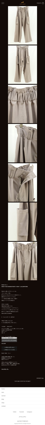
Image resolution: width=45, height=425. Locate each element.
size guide (4, 343)
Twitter (14, 411)
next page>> (28, 381)
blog (3, 399)
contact (4, 406)
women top (22, 381)
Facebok (21, 411)
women (4, 395)
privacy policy (22, 416)
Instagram (29, 411)
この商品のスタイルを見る (9, 349)
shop (3, 402)
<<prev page (16, 381)
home (3, 389)
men (3, 392)
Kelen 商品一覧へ (5, 369)
